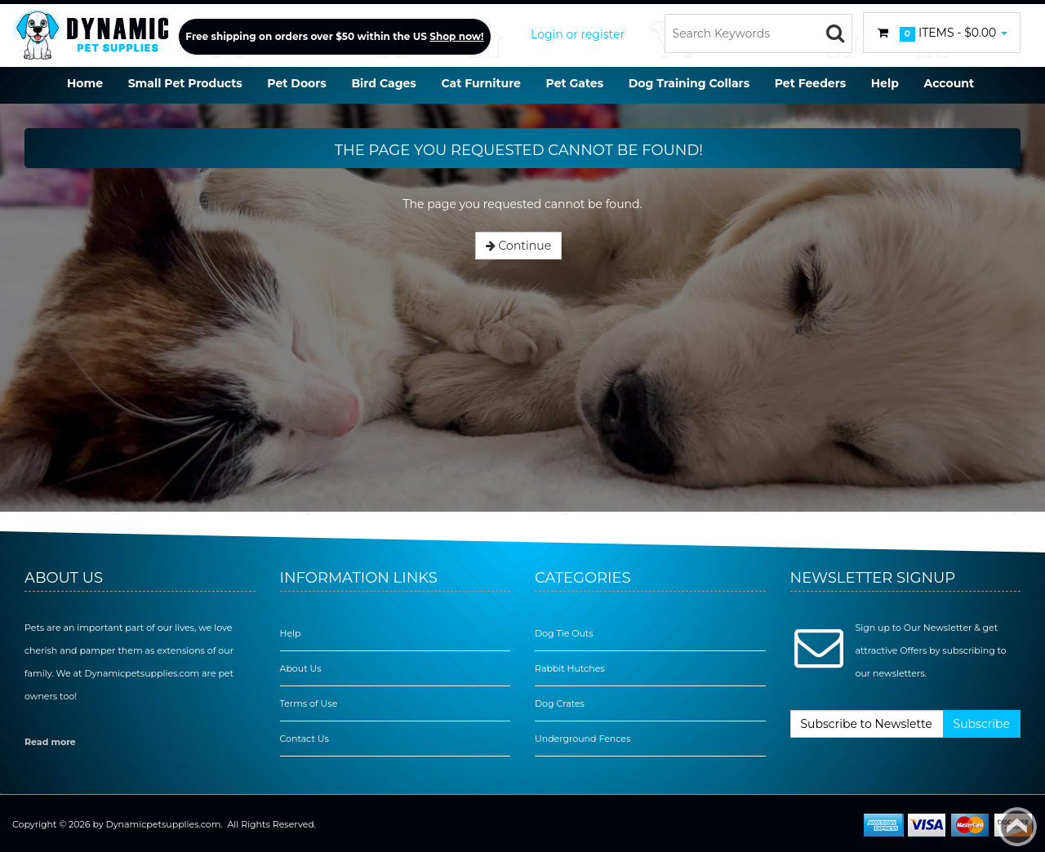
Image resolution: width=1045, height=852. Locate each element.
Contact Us (304, 738)
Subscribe (982, 724)
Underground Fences (582, 738)
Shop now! (456, 36)
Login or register (578, 34)
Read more (50, 742)
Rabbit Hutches (570, 668)
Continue (518, 245)
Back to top (1017, 826)
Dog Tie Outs (564, 633)
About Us (301, 668)
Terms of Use (309, 703)
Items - (941, 33)
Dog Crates (560, 703)
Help (290, 633)
